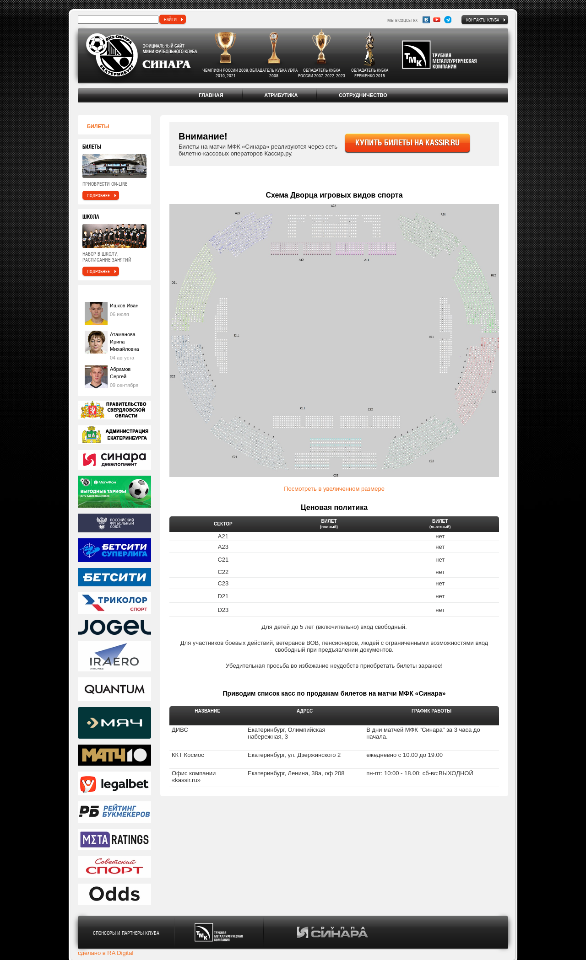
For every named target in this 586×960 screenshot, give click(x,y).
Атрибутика (281, 95)
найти (170, 19)
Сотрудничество (363, 95)
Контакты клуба (482, 19)
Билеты (98, 126)
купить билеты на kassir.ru (407, 142)
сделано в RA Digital (105, 952)
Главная (211, 95)
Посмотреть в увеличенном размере (334, 488)
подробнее (98, 195)
